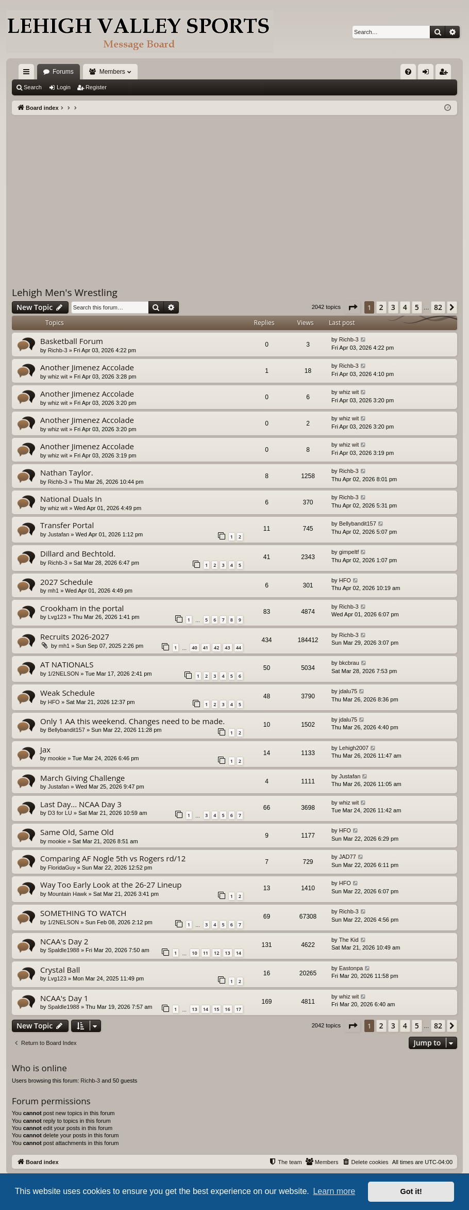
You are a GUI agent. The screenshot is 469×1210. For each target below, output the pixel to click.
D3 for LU (60, 813)
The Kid (349, 940)
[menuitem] (408, 71)
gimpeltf (349, 552)
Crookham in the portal (82, 608)
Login (64, 87)
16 (227, 1009)
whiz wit (58, 376)
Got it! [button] (411, 1191)
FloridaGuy (62, 867)
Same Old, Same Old (77, 832)
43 (227, 647)
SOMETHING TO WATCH (83, 913)
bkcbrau (349, 663)
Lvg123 (57, 617)
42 (216, 647)
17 (238, 1009)
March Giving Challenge (82, 778)
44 (238, 647)
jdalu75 (348, 691)
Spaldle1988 (63, 950)
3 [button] (393, 307)
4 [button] (405, 307)
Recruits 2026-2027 (74, 636)
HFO (345, 580)
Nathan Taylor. (66, 472)
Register (96, 87)
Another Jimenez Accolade (87, 367)
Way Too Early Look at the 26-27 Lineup (111, 884)
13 (227, 953)
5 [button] (417, 307)
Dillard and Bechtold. (77, 553)
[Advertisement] (234, 192)
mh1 (53, 590)
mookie (57, 758)
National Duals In (71, 499)
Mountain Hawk (67, 894)
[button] (352, 307)
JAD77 (347, 857)
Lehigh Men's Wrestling (65, 292)
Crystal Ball (60, 969)
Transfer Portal (67, 525)
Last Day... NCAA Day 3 (81, 804)
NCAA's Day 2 (64, 941)
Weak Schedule (67, 693)
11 (205, 953)
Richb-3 (58, 350)
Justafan (59, 534)
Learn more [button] (334, 1191)
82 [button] (438, 307)
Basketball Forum (71, 341)
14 (238, 953)
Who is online (39, 1068)
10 (194, 953)
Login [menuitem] (428, 73)
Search (33, 87)
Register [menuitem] (445, 73)
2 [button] (381, 307)
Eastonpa (351, 968)
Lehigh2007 (354, 748)
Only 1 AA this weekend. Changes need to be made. (132, 721)
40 (194, 647)
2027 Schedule (66, 582)
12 (216, 953)
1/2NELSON (63, 674)
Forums (63, 71)
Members (112, 71)
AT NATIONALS (66, 664)
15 (216, 1009)
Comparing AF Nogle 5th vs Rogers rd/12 (113, 858)
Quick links (28, 73)
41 (205, 647)
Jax (45, 749)
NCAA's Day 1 (64, 998)
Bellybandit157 (357, 523)
